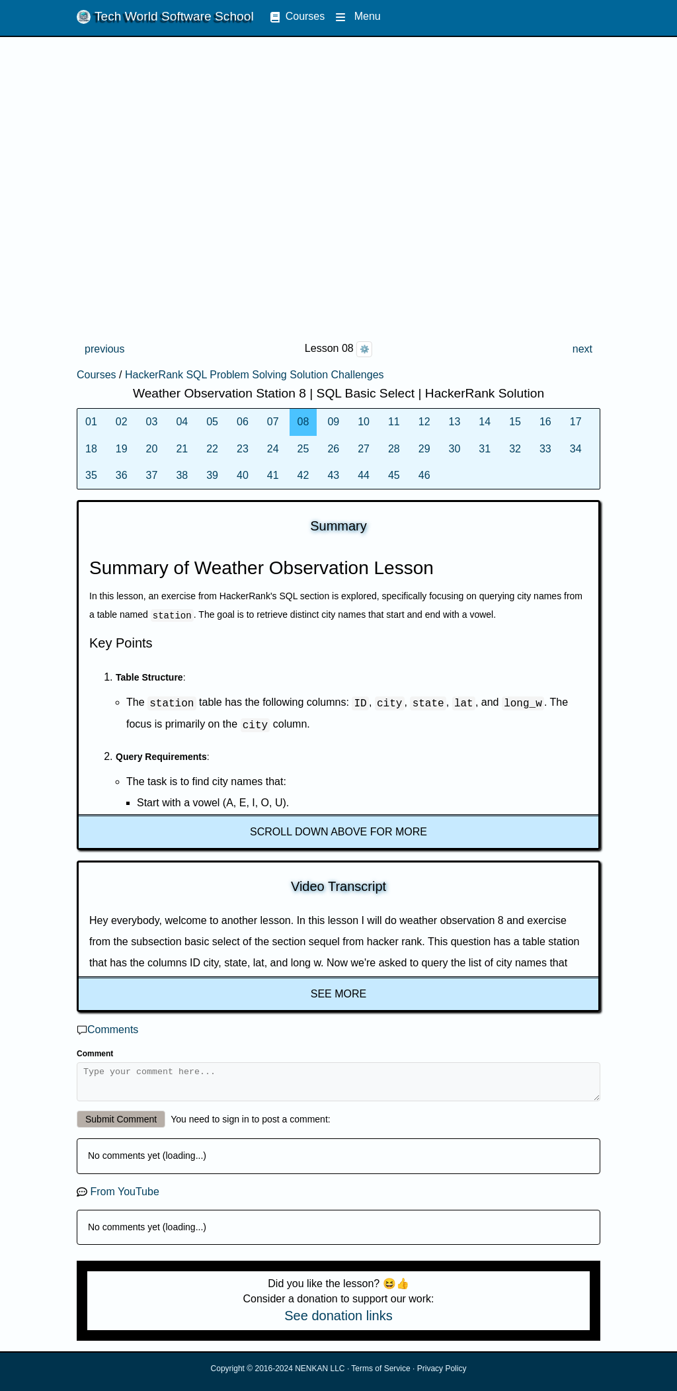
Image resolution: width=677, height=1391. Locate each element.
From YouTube (124, 1197)
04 (182, 421)
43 (333, 475)
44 (364, 475)
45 (394, 475)
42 (303, 475)
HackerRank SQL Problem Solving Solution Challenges (254, 374)
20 (152, 448)
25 (303, 448)
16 (545, 421)
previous (104, 349)
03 (152, 421)
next (582, 349)
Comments (112, 1029)
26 (333, 448)
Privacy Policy (442, 1374)
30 (455, 448)
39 (212, 475)
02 (122, 421)
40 (243, 475)
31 (485, 448)
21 (182, 448)
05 (212, 421)
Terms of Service (380, 1374)
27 (364, 448)
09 (333, 421)
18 (91, 448)
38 (182, 475)
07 (273, 421)
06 (243, 421)
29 (424, 448)
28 (394, 448)
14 (485, 421)
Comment (95, 1053)
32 (515, 448)
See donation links (338, 1321)
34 (576, 448)
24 (273, 448)
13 (455, 421)
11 (394, 421)
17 (576, 421)
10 (364, 421)
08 (303, 421)
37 (152, 475)
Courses (297, 16)
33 (545, 448)
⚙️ (365, 349)
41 (273, 475)
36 (122, 475)
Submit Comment (121, 1125)
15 (515, 421)
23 (243, 448)
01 (91, 421)
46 (424, 475)
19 (122, 448)
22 (212, 448)
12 (424, 421)
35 (91, 475)
